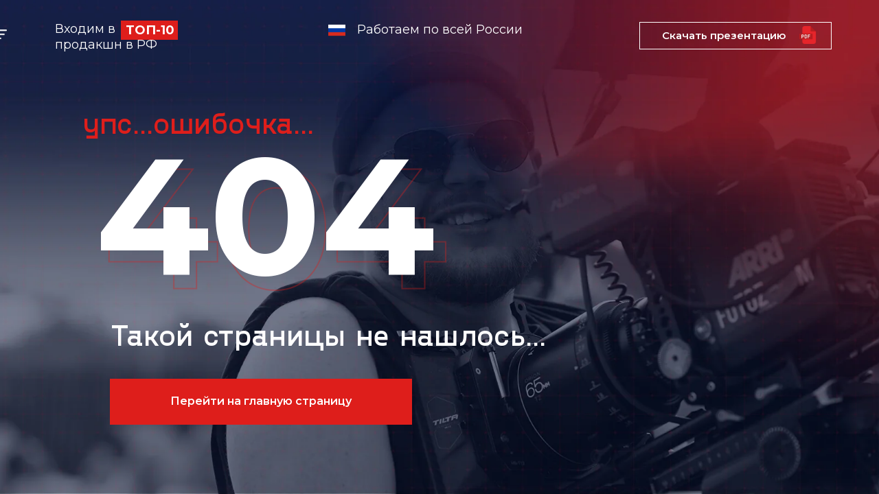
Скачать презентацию (724, 35)
